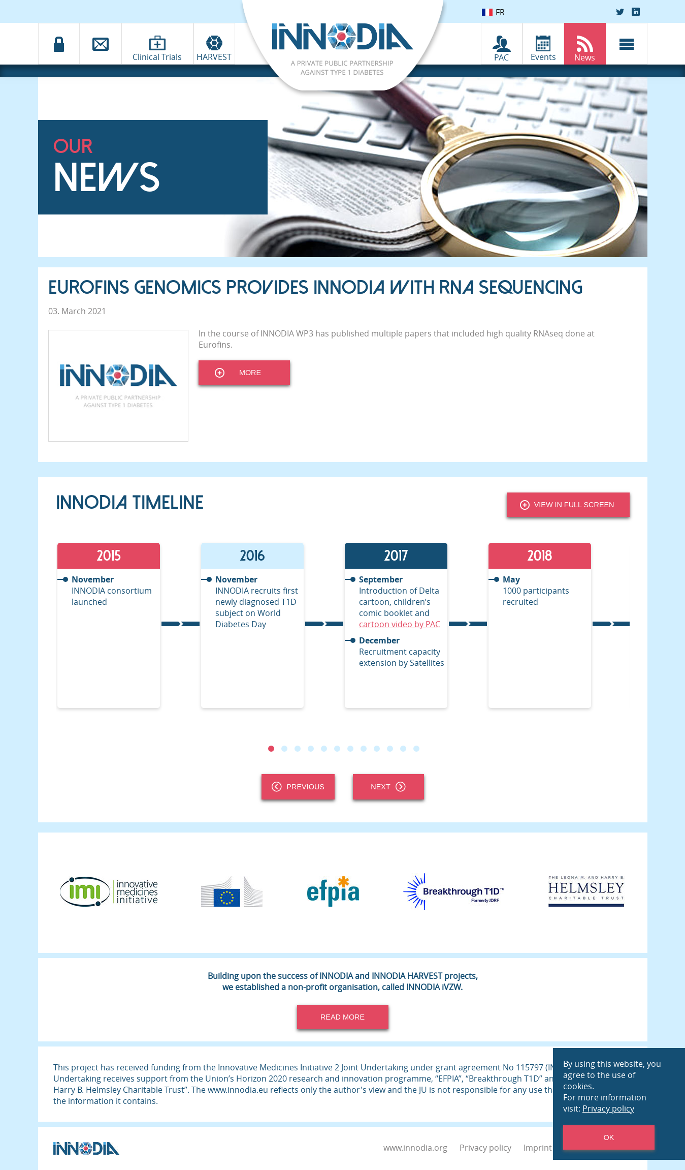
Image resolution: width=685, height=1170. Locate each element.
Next (388, 787)
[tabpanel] (128, 625)
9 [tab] (376, 749)
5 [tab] (323, 749)
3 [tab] (297, 749)
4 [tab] (310, 749)
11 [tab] (403, 749)
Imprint (538, 1147)
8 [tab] (363, 749)
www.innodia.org (415, 1147)
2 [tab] (284, 749)
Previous (298, 787)
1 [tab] (271, 749)
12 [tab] (416, 749)
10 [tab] (389, 749)
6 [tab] (337, 749)
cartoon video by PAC (399, 624)
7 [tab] (350, 749)
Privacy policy (485, 1147)
